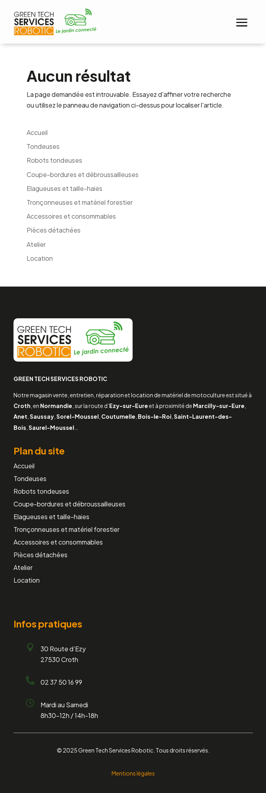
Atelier (36, 244)
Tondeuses (43, 146)
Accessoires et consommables (71, 216)
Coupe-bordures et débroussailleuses (83, 174)
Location (40, 258)
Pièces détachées (54, 230)
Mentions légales (133, 773)
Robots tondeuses (54, 160)
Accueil (37, 132)
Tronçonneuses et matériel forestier (80, 202)
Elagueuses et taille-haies (64, 188)
